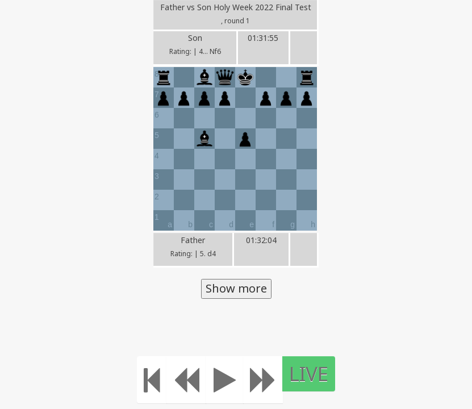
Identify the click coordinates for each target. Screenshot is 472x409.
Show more (236, 288)
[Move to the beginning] (152, 379)
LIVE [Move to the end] (308, 373)
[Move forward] (263, 379)
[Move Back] (186, 379)
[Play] (225, 379)
